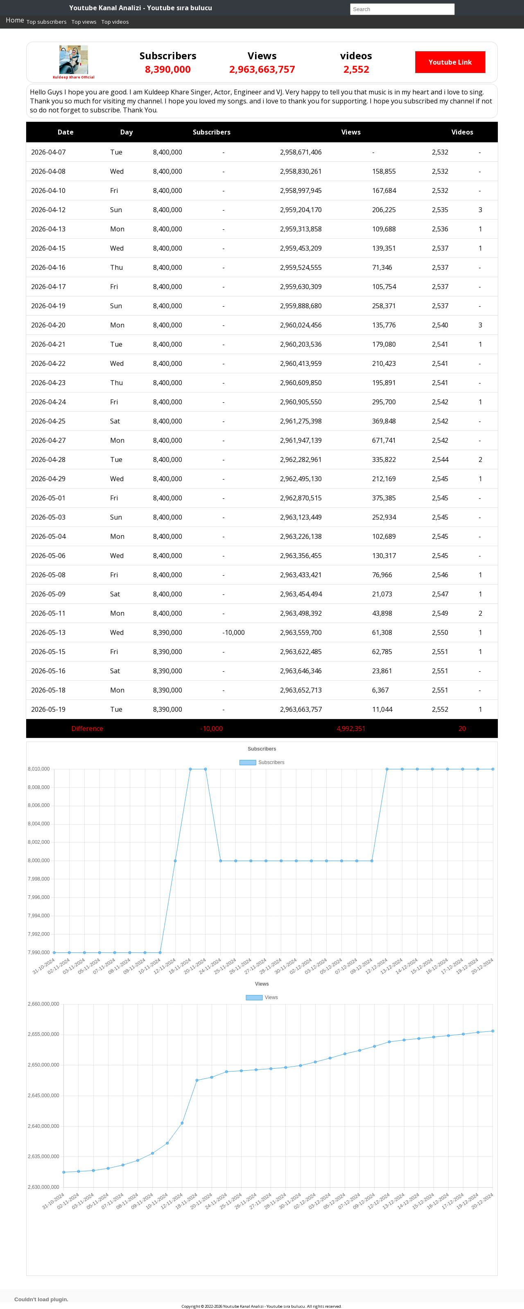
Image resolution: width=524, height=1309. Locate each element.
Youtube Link (450, 62)
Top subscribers (47, 21)
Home (15, 20)
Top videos (115, 21)
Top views (84, 21)
